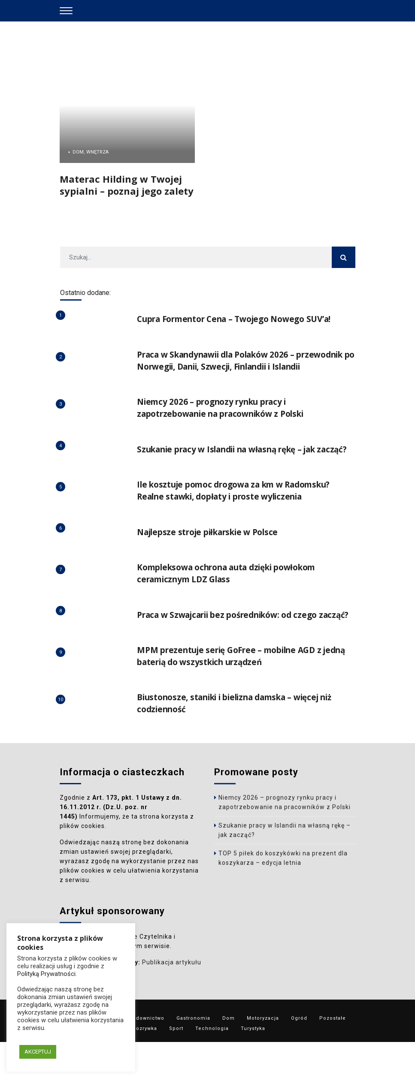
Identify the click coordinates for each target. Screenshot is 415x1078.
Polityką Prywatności (46, 974)
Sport (176, 1064)
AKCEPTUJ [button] (37, 1051)
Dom (228, 1054)
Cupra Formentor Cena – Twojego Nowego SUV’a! (241, 319)
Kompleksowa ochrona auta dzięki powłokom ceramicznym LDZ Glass (235, 597)
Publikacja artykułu (171, 1002)
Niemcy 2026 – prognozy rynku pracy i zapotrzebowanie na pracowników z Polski (228, 419)
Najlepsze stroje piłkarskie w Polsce (213, 556)
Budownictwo (146, 1054)
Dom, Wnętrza (91, 152)
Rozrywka (145, 1064)
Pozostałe (332, 1054)
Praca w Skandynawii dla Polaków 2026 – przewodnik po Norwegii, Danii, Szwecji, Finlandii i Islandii (245, 366)
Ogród (299, 1054)
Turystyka (253, 1064)
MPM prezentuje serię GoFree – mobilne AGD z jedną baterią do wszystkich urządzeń (235, 692)
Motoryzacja (263, 1054)
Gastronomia (193, 1054)
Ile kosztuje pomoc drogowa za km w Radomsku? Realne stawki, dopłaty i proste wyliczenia (241, 514)
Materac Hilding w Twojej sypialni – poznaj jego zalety (127, 184)
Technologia (212, 1064)
